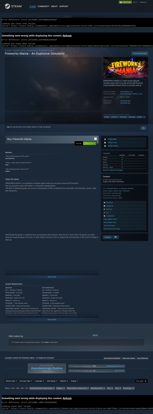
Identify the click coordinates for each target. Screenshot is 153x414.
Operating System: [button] (97, 391)
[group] (76, 391)
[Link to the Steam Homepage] (15, 8)
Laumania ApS (125, 104)
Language (38, 384)
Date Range (51, 384)
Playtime (63, 384)
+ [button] (144, 120)
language (142, 2)
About (54, 6)
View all (95, 338)
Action (110, 194)
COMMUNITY (43, 6)
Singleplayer (123, 120)
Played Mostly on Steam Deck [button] (76, 391)
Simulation (126, 194)
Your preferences (142, 361)
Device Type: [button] (127, 391)
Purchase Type (25, 384)
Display (73, 384)
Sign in (9, 130)
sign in (135, 2)
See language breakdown (112, 361)
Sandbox (106, 120)
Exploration (132, 120)
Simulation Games (19, 53)
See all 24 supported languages (113, 173)
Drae (6, 168)
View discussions (109, 228)
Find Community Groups (112, 232)
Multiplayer (114, 120)
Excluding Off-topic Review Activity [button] (41, 391)
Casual (115, 194)
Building (139, 120)
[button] (89, 146)
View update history (110, 222)
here (47, 345)
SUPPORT (63, 6)
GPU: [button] (117, 391)
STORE (33, 6)
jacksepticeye (9, 161)
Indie (120, 194)
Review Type (10, 384)
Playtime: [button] (59, 391)
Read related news (110, 225)
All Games (8, 53)
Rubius (7, 174)
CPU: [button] (109, 391)
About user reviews (129, 361)
